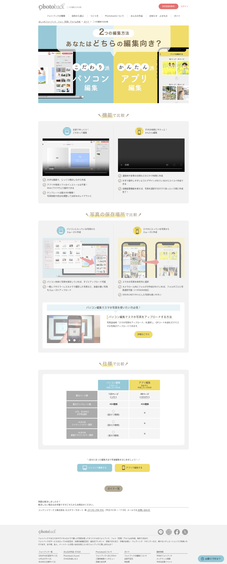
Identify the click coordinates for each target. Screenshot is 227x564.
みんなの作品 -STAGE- (72, 502)
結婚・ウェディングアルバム (75, 520)
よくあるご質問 (130, 530)
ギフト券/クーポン (131, 527)
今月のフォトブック (164, 505)
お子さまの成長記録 (71, 532)
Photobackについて (104, 502)
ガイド (86, 22)
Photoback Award (71, 505)
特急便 (127, 512)
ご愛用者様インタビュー (105, 509)
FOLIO (48, 518)
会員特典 (99, 536)
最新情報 (159, 502)
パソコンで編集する (97, 418)
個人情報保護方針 (80, 557)
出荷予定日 (128, 509)
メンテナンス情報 (163, 509)
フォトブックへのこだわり (106, 505)
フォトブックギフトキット (106, 526)
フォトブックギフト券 (104, 523)
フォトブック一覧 (46, 502)
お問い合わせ (144, 460)
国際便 (127, 515)
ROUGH (47, 521)
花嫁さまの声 (101, 512)
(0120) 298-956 (96, 460)
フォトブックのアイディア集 (167, 526)
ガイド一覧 (113, 438)
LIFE (113, 347)
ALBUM (47, 515)
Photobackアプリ (46, 535)
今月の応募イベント (164, 512)
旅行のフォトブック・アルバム (76, 523)
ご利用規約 (43, 557)
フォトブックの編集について (135, 505)
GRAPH (144, 347)
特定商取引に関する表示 (60, 557)
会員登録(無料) (168, 6)
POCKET (47, 524)
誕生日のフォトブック (72, 529)
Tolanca (159, 523)
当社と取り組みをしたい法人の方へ (125, 557)
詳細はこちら (143, 292)
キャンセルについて (132, 524)
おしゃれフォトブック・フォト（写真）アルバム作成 (59, 22)
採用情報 (104, 557)
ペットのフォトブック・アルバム (77, 535)
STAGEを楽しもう (71, 509)
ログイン (184, 6)
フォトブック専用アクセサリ (107, 519)
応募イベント (101, 540)
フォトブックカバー (103, 529)
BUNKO (47, 512)
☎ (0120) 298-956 (91, 552)
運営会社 (94, 557)
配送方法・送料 (130, 518)
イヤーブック (69, 526)
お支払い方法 (129, 521)
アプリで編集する (134, 418)
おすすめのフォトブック (73, 516)
